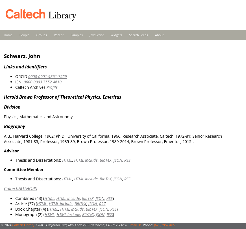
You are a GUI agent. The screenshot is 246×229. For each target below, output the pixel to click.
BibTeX (105, 160)
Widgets (116, 35)
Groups (41, 35)
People (24, 35)
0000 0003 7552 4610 (43, 82)
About (159, 35)
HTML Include (85, 160)
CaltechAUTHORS (20, 188)
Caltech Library (23, 225)
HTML (67, 160)
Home (8, 35)
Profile (52, 87)
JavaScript (97, 35)
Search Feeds (138, 35)
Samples (77, 35)
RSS (127, 160)
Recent (59, 35)
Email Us (135, 225)
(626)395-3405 (164, 225)
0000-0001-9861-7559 (47, 76)
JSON (118, 160)
